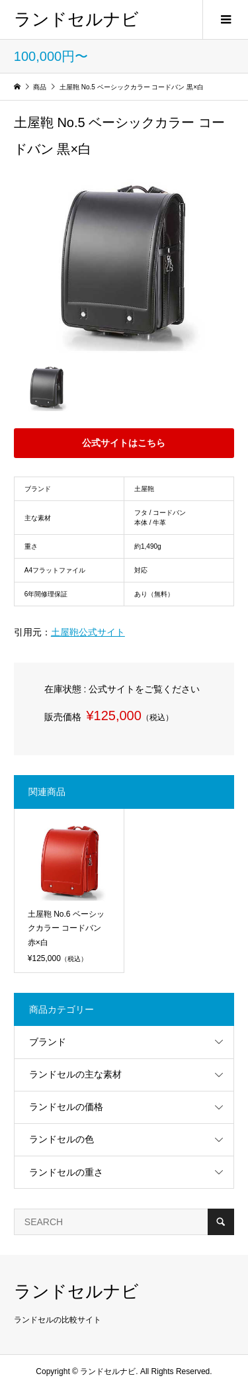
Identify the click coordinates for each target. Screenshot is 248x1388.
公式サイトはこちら (123, 443)
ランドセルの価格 (66, 1106)
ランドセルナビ (76, 19)
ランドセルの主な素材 (75, 1074)
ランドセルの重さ (66, 1172)
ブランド (47, 1042)
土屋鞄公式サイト (88, 632)
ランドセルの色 (61, 1139)
